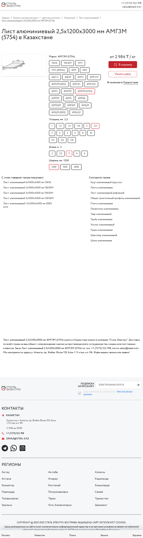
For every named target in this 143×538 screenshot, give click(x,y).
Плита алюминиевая (102, 203)
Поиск (72, 535)
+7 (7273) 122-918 (131, 3)
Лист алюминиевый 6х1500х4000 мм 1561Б (27, 182)
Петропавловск (58, 492)
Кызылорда (102, 485)
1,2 (60, 126)
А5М (73, 70)
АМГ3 (54, 91)
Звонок (104, 535)
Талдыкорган (10, 498)
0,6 (62, 140)
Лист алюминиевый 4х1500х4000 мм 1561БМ (28, 198)
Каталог (6, 535)
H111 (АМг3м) (58, 70)
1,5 (69, 126)
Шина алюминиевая (101, 240)
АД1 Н (55, 77)
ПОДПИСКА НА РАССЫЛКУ (86, 385)
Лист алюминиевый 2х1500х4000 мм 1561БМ (28, 187)
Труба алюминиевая (101, 219)
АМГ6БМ (56, 105)
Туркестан (101, 498)
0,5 (53, 140)
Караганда (101, 479)
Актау (5, 472)
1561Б (54, 63)
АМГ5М (55, 98)
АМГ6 (69, 98)
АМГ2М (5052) (59, 84)
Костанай (54, 485)
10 (91, 133)
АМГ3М (67, 91)
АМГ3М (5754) (85, 91)
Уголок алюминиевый (102, 225)
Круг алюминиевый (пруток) (106, 182)
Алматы (100, 472)
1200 (54, 167)
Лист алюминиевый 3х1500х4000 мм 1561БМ (28, 193)
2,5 (95, 126)
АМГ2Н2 (91, 84)
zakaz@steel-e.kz (131, 7)
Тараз (52, 498)
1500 (65, 167)
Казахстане (130, 82)
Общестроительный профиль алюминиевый (115, 198)
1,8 (78, 126)
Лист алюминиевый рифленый (107, 193)
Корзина (137, 535)
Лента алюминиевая (102, 187)
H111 (80, 63)
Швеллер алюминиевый (104, 235)
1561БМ (67, 63)
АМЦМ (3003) (59, 112)
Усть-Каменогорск (60, 505)
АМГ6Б (81, 98)
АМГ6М (71, 105)
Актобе (53, 472)
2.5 (60, 153)
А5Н (84, 70)
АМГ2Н (76, 84)
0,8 (71, 140)
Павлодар (8, 492)
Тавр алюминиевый (101, 214)
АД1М (68, 77)
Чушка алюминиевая (102, 230)
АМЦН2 (76, 112)
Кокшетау (8, 485)
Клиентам (40, 535)
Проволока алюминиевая (104, 209)
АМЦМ (85, 105)
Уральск (7, 505)
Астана (6, 479)
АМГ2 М (94, 77)
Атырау (53, 479)
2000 (76, 167)
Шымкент (101, 505)
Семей (99, 492)
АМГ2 (80, 77)
